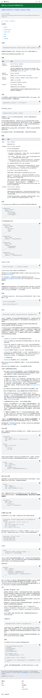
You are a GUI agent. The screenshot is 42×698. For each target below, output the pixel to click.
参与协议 (23, 9)
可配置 (22, 558)
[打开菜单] (2, 1)
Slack (23, 687)
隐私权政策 (6, 694)
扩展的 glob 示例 (10, 424)
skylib (35, 665)
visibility (31, 69)
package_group (7, 29)
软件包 (5, 27)
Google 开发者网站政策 (23, 672)
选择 (5, 36)
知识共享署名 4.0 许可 (21, 671)
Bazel (3, 21)
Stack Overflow (25, 689)
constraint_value (15, 583)
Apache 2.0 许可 (4, 672)
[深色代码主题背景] (39, 46)
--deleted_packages (11, 399)
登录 (39, 1)
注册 (29, 9)
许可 (18, 289)
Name (8, 142)
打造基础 (3, 9)
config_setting (5, 583)
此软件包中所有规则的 (21, 75)
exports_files (7, 31)
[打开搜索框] (36, 1)
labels (16, 64)
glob (5, 34)
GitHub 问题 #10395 (34, 385)
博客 (2, 683)
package (8, 289)
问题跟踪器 (24, 685)
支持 (23, 683)
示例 (11, 374)
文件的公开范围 (9, 274)
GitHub (3, 685)
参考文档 (6, 21)
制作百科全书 (12, 21)
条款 (2, 694)
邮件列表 (17, 9)
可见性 (23, 125)
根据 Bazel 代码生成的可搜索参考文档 (12, 5)
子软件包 (6, 38)
